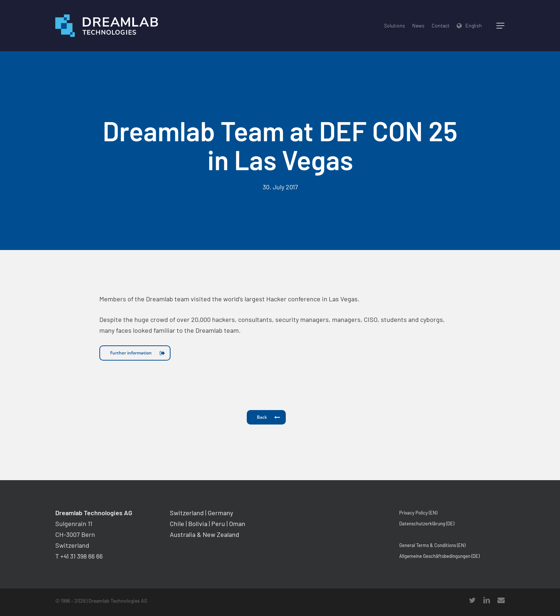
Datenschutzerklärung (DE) (426, 523)
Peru (218, 523)
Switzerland (187, 513)
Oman (237, 523)
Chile (177, 523)
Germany (220, 513)
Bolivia (197, 523)
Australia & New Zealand (204, 534)
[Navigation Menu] (500, 26)
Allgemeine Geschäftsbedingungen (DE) (439, 556)
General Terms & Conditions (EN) (432, 545)
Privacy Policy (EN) (418, 513)
